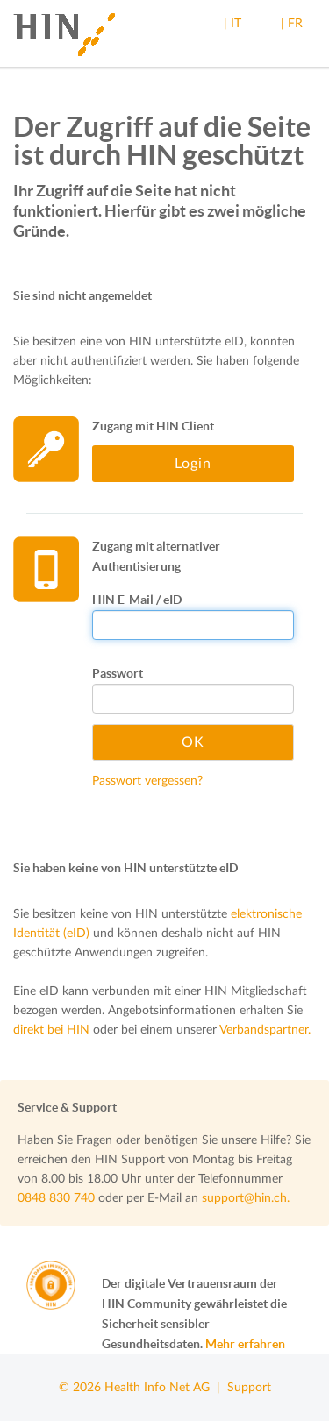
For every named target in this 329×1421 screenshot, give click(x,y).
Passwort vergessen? (147, 781)
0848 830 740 (56, 1198)
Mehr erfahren (245, 1344)
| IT (232, 24)
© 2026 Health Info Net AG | (143, 1388)
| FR (292, 24)
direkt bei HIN (51, 1030)
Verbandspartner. (265, 1030)
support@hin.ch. (246, 1198)
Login (193, 464)
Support (249, 1388)
